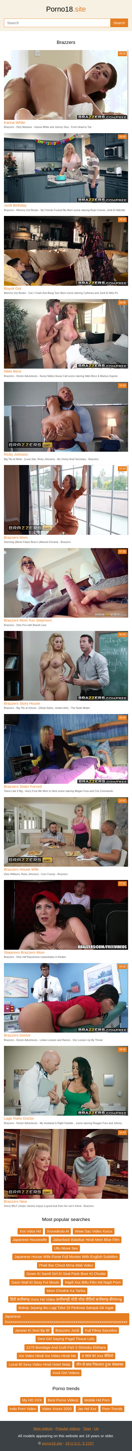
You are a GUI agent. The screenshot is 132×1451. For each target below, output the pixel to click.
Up (96, 1428)
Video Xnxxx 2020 (57, 1409)
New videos (43, 1428)
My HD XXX (32, 1400)
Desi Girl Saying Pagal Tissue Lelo (66, 1339)
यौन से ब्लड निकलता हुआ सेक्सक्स (99, 1364)
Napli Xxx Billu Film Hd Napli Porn (93, 1282)
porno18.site (52, 1443)
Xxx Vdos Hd (30, 1231)
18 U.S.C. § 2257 (79, 1443)
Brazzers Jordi (67, 1330)
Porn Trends (112, 1409)
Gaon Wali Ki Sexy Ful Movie (35, 1282)
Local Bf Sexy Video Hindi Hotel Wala (39, 1364)
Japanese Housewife (30, 1239)
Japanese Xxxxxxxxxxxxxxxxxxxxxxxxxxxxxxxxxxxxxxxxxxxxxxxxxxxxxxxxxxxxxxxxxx (66, 1319)
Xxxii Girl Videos (66, 1373)
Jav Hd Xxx (87, 1409)
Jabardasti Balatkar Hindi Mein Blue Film (86, 1239)
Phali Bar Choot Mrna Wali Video (66, 1265)
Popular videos (68, 1428)
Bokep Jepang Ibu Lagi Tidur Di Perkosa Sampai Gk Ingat (66, 1308)
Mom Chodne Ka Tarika (66, 1291)
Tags (87, 1428)
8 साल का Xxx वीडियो (97, 1356)
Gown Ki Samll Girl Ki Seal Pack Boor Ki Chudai (65, 1274)
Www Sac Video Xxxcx (93, 1231)
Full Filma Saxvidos (101, 1330)
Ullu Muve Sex (66, 1248)
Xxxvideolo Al (58, 1231)
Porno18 (66, 9)
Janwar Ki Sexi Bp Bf (32, 1330)
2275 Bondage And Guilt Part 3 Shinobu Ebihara (66, 1347)
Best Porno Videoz (63, 1400)
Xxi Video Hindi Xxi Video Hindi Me (47, 1356)
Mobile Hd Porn (97, 1400)
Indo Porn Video (23, 1409)
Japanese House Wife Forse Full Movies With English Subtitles (66, 1256)
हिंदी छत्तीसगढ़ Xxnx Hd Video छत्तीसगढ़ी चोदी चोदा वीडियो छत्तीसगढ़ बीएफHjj (66, 1299)
